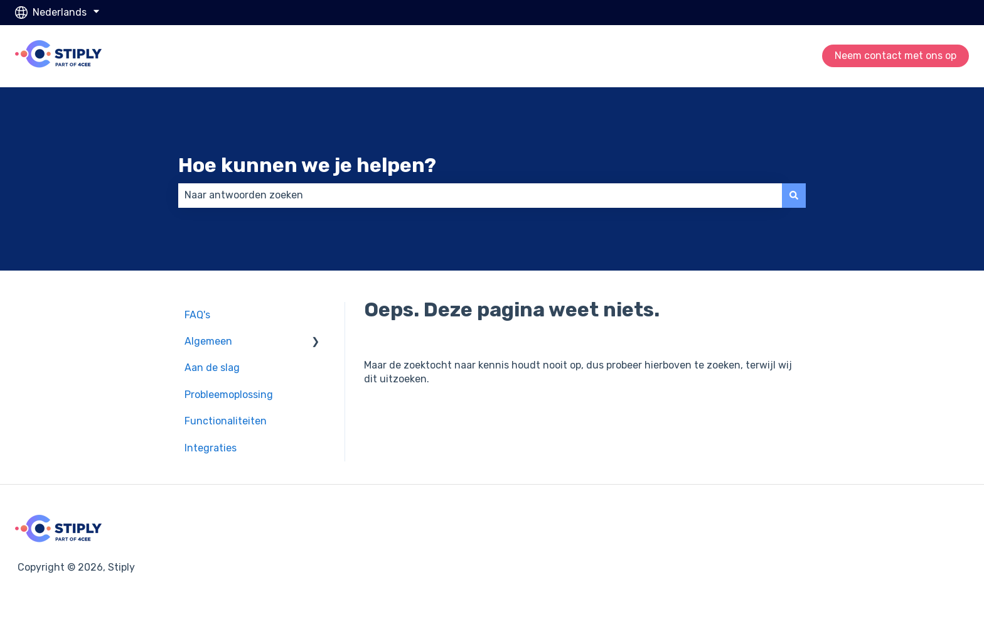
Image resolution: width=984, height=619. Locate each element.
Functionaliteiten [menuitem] (225, 421)
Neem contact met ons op (895, 56)
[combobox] (480, 195)
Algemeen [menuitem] (208, 341)
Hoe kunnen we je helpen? (307, 165)
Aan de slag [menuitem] (212, 368)
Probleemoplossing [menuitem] (228, 395)
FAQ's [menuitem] (197, 315)
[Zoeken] (794, 195)
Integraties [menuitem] (210, 448)
